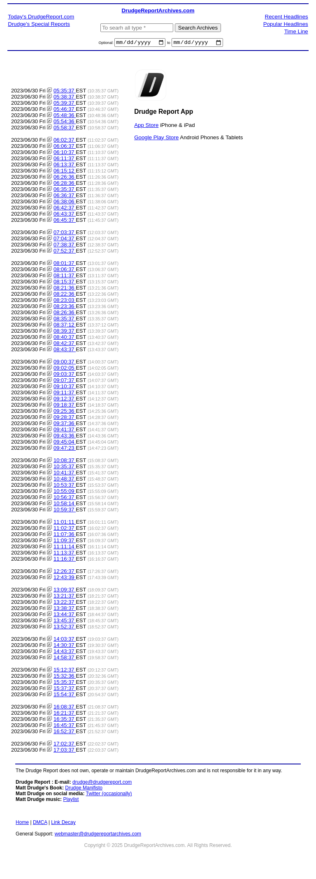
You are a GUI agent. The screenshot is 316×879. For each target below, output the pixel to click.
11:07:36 (64, 535)
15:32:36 (64, 677)
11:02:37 (64, 529)
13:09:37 (64, 591)
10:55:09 (64, 492)
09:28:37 (64, 418)
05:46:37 (64, 110)
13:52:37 (64, 628)
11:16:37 (64, 560)
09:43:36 (64, 437)
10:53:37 (64, 486)
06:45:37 (64, 221)
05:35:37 (64, 92)
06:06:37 (64, 147)
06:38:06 (64, 203)
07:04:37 (64, 240)
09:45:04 (64, 443)
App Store (146, 126)
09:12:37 (64, 400)
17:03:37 (64, 751)
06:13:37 (64, 166)
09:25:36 (64, 412)
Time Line (296, 31)
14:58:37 (64, 659)
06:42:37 (64, 209)
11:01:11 (64, 523)
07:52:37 (64, 252)
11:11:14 (64, 548)
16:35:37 (64, 720)
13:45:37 (64, 622)
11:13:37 (64, 554)
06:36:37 (64, 196)
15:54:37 (64, 696)
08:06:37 (64, 270)
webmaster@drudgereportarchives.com (98, 835)
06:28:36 (64, 184)
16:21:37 (64, 714)
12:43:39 (64, 578)
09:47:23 (64, 449)
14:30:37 (64, 646)
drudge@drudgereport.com (102, 783)
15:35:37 (64, 683)
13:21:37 (64, 597)
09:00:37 (64, 363)
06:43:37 (64, 215)
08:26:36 (64, 314)
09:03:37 (64, 375)
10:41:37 (64, 474)
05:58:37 (64, 129)
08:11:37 (64, 277)
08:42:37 (64, 344)
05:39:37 (64, 104)
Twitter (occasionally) (109, 795)
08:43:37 (64, 350)
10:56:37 (64, 498)
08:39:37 (64, 332)
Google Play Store (156, 138)
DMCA (40, 823)
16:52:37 (64, 732)
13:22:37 (64, 603)
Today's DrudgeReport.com (41, 17)
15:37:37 (64, 689)
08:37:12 (64, 326)
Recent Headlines (286, 17)
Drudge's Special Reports (39, 24)
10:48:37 (64, 480)
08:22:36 (64, 295)
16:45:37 (64, 726)
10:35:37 (64, 468)
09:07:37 (64, 381)
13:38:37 (64, 609)
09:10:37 (64, 387)
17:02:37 (64, 745)
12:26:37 (64, 572)
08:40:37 (64, 338)
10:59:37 (64, 511)
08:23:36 (64, 307)
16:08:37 (64, 708)
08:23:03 (64, 301)
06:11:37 (64, 159)
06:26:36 (64, 178)
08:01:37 (64, 264)
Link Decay (63, 823)
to (168, 44)
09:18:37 (64, 406)
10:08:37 (64, 461)
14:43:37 (64, 652)
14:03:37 (64, 640)
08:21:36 (64, 289)
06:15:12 (64, 172)
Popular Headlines (285, 24)
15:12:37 (64, 671)
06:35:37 (64, 190)
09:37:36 (64, 424)
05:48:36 (64, 116)
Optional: (107, 44)
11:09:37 (64, 541)
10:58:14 (64, 505)
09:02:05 (64, 369)
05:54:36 (64, 123)
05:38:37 (64, 98)
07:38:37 (64, 246)
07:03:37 (64, 233)
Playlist (71, 800)
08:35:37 (64, 320)
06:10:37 (64, 153)
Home (22, 823)
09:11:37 (64, 394)
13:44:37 (64, 615)
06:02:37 (64, 141)
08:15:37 (64, 283)
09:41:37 (64, 431)
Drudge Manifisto (83, 789)
